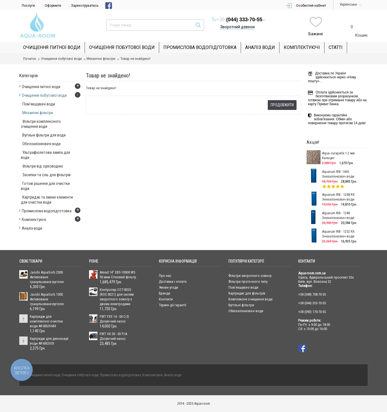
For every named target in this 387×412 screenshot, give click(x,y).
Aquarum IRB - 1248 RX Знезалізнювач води (338, 196)
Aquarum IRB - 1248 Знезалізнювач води (338, 215)
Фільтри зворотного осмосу (249, 276)
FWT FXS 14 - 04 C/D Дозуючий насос (114, 318)
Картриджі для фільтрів (246, 293)
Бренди (164, 293)
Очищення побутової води (61, 58)
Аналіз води (172, 375)
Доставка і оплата (173, 281)
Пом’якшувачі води (243, 287)
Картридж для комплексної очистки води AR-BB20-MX (46, 321)
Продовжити (282, 105)
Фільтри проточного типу (247, 281)
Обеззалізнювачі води (245, 311)
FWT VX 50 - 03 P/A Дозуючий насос (113, 336)
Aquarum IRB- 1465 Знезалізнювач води (338, 173)
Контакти (166, 299)
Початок (29, 58)
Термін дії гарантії (172, 305)
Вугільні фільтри (241, 305)
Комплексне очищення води (250, 299)
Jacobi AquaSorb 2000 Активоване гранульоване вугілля (47, 277)
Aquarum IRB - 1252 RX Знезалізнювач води (338, 233)
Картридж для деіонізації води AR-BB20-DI (49, 340)
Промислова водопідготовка (120, 375)
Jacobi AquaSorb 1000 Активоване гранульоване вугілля (47, 299)
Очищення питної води (44, 375)
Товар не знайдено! (135, 58)
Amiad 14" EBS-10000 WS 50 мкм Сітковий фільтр (118, 274)
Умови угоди (168, 287)
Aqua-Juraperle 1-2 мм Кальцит (338, 155)
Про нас (165, 276)
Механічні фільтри (101, 58)
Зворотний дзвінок (237, 27)
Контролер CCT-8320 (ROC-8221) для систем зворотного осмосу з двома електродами (117, 297)
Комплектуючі (152, 375)
